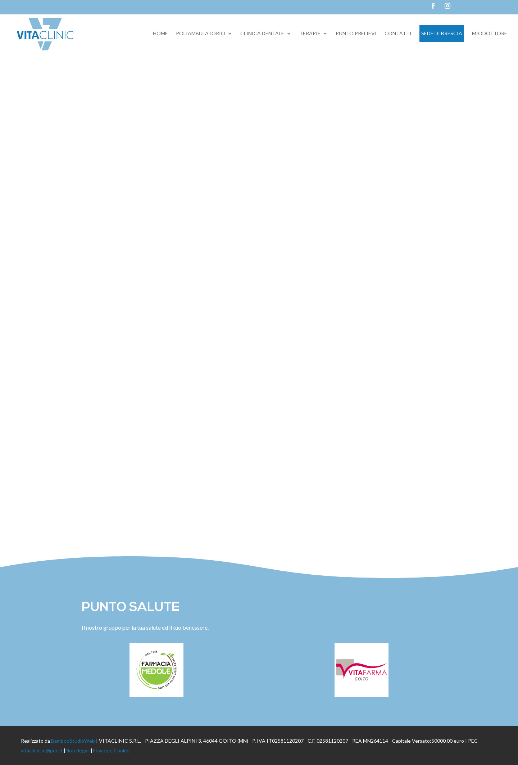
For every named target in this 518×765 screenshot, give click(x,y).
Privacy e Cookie (111, 750)
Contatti (398, 33)
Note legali (77, 750)
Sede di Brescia (441, 33)
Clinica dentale (262, 33)
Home (160, 33)
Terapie (310, 33)
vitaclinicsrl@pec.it (42, 750)
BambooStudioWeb (73, 741)
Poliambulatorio (200, 33)
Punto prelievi (356, 33)
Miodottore (489, 33)
